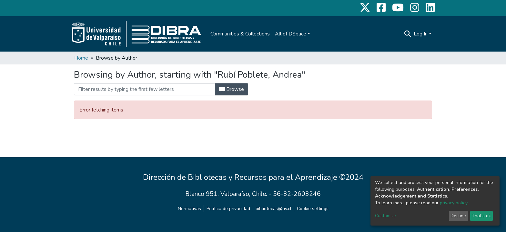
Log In (421, 33)
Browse (231, 89)
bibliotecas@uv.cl (273, 209)
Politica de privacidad (228, 209)
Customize (385, 216)
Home (81, 58)
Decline (458, 216)
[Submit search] (408, 34)
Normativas (189, 209)
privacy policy (453, 203)
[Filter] (144, 89)
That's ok (481, 216)
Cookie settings (313, 209)
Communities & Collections (240, 33)
